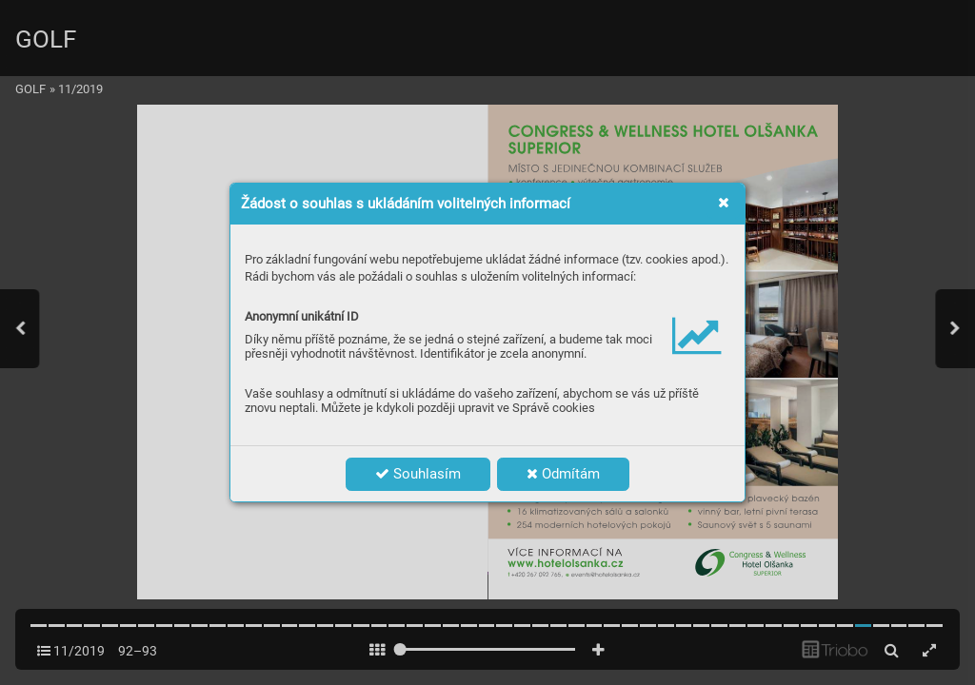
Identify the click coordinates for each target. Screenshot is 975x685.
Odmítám (563, 473)
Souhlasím (418, 473)
